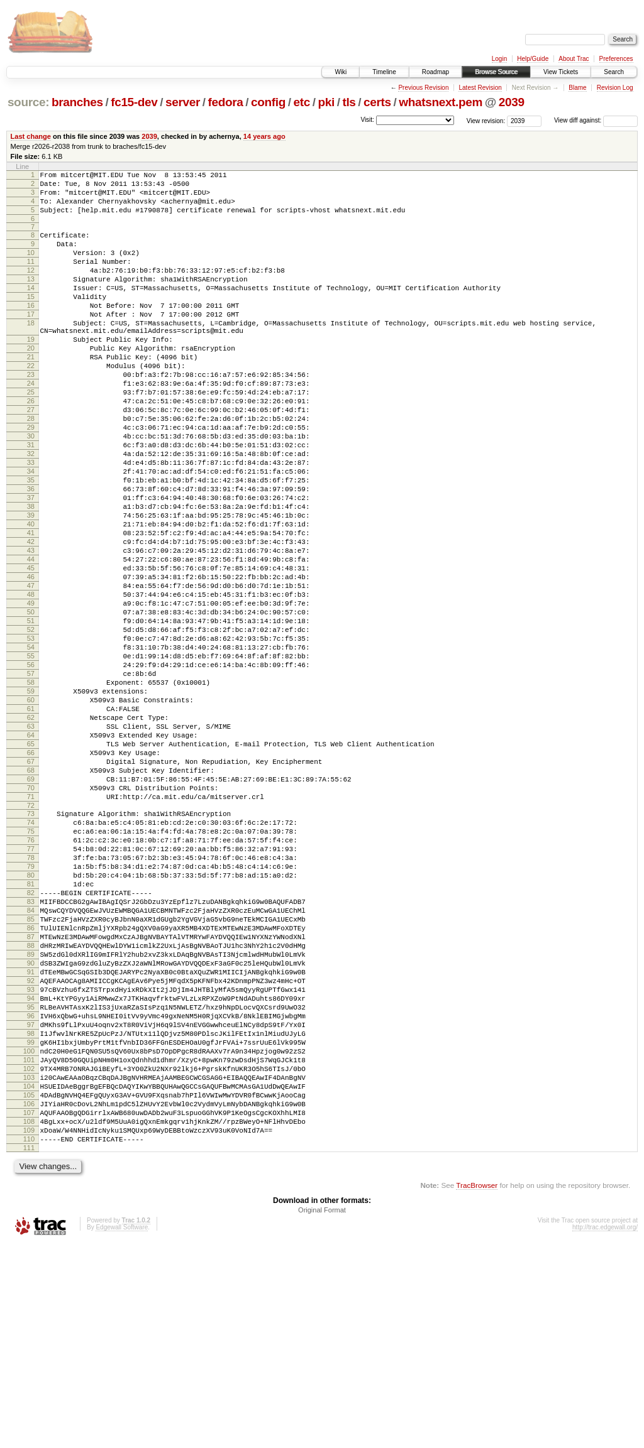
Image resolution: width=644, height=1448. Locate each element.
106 (29, 1298)
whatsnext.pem (440, 102)
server (182, 102)
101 (29, 1244)
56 (31, 766)
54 (31, 745)
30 (31, 489)
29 (31, 478)
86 (31, 1084)
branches (77, 102)
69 (31, 905)
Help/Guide (532, 58)
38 (31, 574)
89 (31, 1116)
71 (31, 926)
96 (31, 1191)
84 (31, 1063)
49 (31, 691)
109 (29, 1330)
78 (31, 999)
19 (31, 371)
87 (31, 1095)
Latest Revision (479, 87)
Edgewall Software (122, 1430)
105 (29, 1287)
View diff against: (596, 120)
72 (31, 937)
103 (29, 1266)
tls (348, 102)
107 (29, 1308)
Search (614, 71)
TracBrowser (476, 1389)
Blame (577, 87)
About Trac (573, 58)
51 (31, 713)
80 (31, 1020)
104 (29, 1276)
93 (31, 1159)
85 (31, 1073)
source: (28, 102)
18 (31, 351)
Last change (31, 136)
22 (31, 403)
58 (31, 788)
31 (31, 499)
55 (31, 755)
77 (31, 988)
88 (31, 1105)
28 (31, 467)
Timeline (384, 71)
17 (31, 340)
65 (31, 862)
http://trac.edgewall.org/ (605, 1430)
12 (31, 287)
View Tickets (560, 71)
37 (31, 563)
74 (31, 956)
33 (31, 521)
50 (31, 702)
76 (31, 977)
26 (31, 446)
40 (31, 595)
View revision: (486, 120)
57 (31, 777)
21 (31, 392)
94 (31, 1169)
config (268, 102)
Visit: (367, 119)
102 (29, 1255)
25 (31, 435)
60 (31, 809)
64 (31, 852)
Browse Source (496, 71)
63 (31, 841)
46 (31, 659)
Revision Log (615, 87)
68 (31, 894)
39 (31, 585)
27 (31, 456)
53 (31, 734)
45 (31, 649)
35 (31, 542)
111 (29, 1351)
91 (31, 1137)
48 (31, 681)
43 (31, 627)
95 (31, 1180)
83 (31, 1052)
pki (326, 102)
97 (31, 1202)
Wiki (341, 71)
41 (31, 606)
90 (31, 1127)
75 (31, 967)
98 (31, 1212)
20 (31, 382)
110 (29, 1340)
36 (31, 553)
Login (499, 58)
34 (31, 531)
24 (31, 424)
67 (31, 884)
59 (31, 798)
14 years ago (264, 136)
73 (31, 945)
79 (31, 1009)
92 (31, 1148)
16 (31, 330)
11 (31, 276)
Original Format (322, 1413)
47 (31, 670)
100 (29, 1234)
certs (377, 102)
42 (31, 617)
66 (31, 873)
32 (31, 510)
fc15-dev (134, 102)
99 (31, 1223)
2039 (512, 102)
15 (31, 319)
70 (31, 916)
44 (31, 638)
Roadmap (435, 71)
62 (31, 830)
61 (31, 820)
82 (31, 1041)
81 (31, 1031)
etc (302, 102)
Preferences (616, 58)
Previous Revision (423, 87)
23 (31, 414)
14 (31, 308)
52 (31, 723)
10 (31, 265)
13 (31, 298)
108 (29, 1319)
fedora (225, 102)
